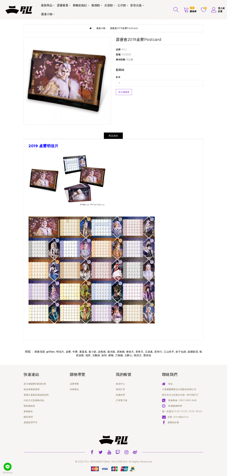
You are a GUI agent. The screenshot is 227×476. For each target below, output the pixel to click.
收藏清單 (120, 394)
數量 (118, 77)
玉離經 (96, 355)
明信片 (60, 351)
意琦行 (158, 351)
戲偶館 (95, 5)
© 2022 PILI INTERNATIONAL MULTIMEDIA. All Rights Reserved (113, 461)
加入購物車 (123, 92)
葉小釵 (92, 351)
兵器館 (108, 5)
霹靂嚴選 (62, 5)
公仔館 (121, 5)
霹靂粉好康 (173, 422)
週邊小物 (46, 14)
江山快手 (169, 351)
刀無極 (119, 355)
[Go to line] (8, 467)
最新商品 (46, 5)
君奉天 (139, 351)
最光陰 (111, 351)
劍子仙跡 (181, 351)
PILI (124, 49)
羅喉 (111, 355)
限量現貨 (40, 351)
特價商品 (74, 389)
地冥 (88, 355)
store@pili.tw (181, 416)
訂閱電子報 (121, 400)
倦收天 (130, 351)
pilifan (51, 351)
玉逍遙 (149, 351)
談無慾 (102, 351)
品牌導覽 (74, 383)
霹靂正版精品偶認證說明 (36, 394)
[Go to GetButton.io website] (8, 473)
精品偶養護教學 (32, 389)
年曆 (75, 351)
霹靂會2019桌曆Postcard (124, 28)
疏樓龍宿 (193, 351)
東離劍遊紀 (80, 5)
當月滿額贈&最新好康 (35, 383)
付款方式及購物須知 (34, 400)
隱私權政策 (29, 405)
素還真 (83, 351)
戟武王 (138, 355)
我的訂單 (120, 389)
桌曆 (68, 351)
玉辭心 (128, 355)
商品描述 (113, 135)
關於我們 (28, 416)
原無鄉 (121, 351)
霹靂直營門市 (30, 422)
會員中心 (120, 383)
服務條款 (28, 411)
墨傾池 (147, 355)
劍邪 (104, 355)
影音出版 (136, 5)
